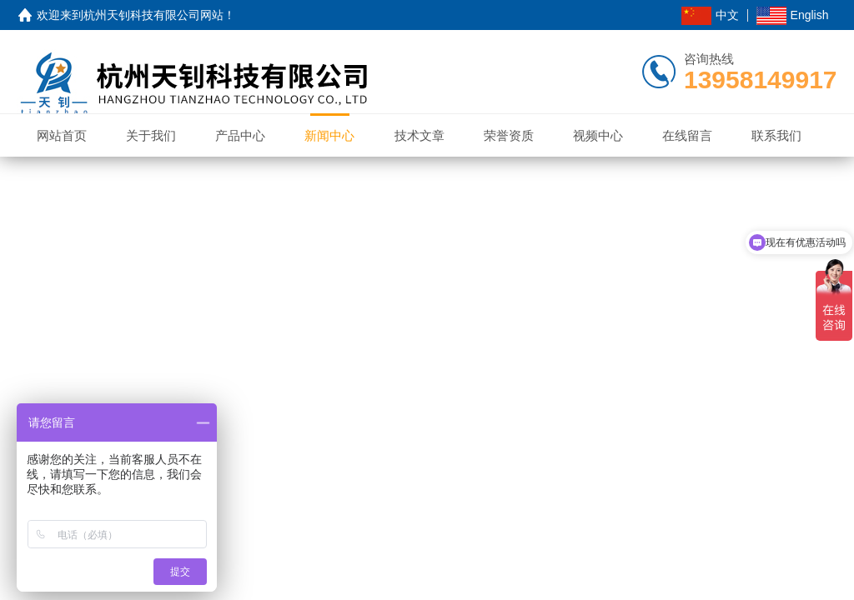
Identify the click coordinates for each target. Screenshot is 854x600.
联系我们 (776, 135)
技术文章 (419, 135)
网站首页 (62, 135)
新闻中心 (329, 135)
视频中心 (598, 135)
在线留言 (687, 135)
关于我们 (151, 135)
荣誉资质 (509, 135)
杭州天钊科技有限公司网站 (153, 15)
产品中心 (240, 135)
